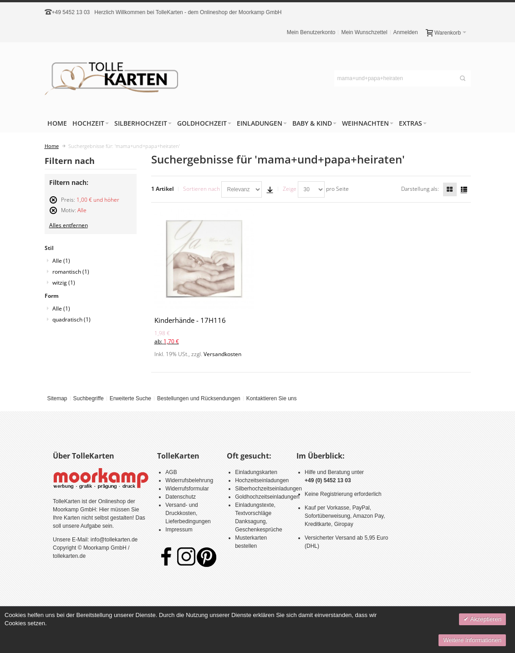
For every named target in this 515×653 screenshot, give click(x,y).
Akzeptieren (485, 619)
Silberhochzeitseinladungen (268, 488)
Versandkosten (222, 354)
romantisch (70, 271)
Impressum (178, 529)
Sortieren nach (201, 189)
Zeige (289, 189)
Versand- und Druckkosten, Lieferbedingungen (187, 513)
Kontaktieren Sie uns (271, 398)
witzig (63, 282)
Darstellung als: (420, 189)
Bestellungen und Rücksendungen (198, 398)
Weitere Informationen (472, 640)
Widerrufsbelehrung (189, 480)
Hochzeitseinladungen (262, 480)
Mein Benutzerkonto (311, 32)
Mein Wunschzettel (364, 32)
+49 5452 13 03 (71, 12)
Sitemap (57, 398)
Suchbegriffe (88, 398)
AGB (171, 472)
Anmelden (405, 32)
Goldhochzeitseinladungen (267, 497)
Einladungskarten (256, 472)
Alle (61, 261)
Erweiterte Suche (130, 398)
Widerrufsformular (187, 488)
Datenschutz (180, 497)
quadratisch (71, 319)
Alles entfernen (68, 225)
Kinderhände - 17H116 (190, 320)
